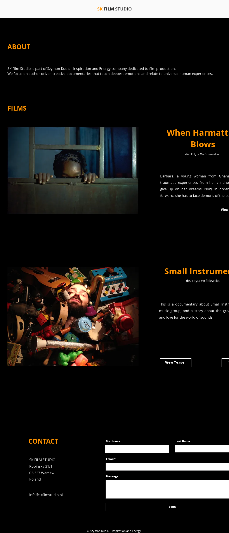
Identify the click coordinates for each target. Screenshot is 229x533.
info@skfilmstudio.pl (46, 494)
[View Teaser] (175, 362)
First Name (113, 441)
